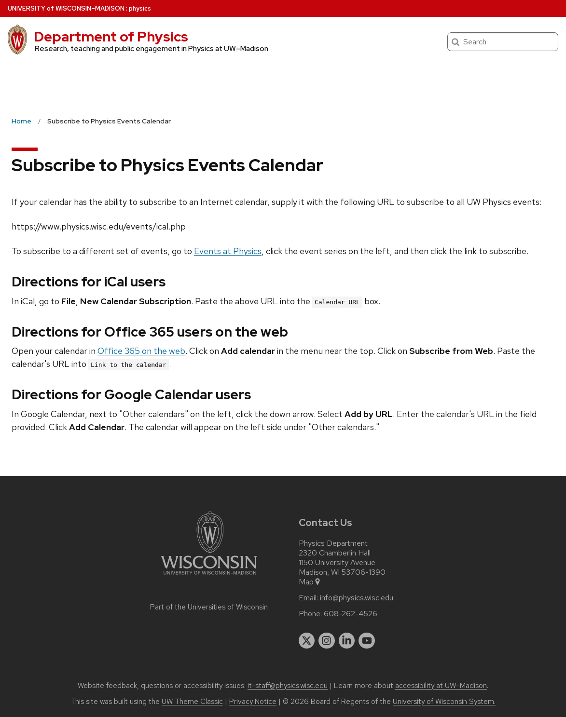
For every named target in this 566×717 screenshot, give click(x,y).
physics (140, 8)
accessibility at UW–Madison (441, 685)
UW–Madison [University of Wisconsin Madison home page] (66, 8)
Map (310, 582)
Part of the (209, 607)
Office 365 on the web (141, 350)
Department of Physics (111, 36)
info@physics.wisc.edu (356, 598)
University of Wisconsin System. (444, 701)
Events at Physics (228, 251)
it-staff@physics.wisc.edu (288, 685)
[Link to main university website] (209, 576)
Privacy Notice (252, 701)
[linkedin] (347, 641)
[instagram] (326, 641)
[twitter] (307, 641)
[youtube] (367, 641)
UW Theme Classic (192, 701)
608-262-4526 (350, 614)
